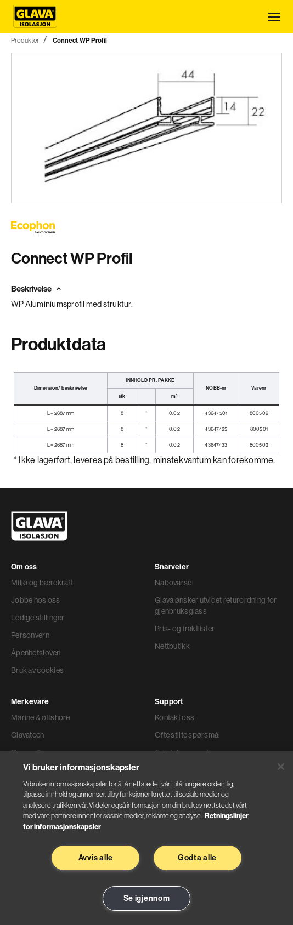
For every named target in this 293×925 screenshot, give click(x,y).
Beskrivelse (31, 288)
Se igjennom (146, 898)
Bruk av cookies (37, 670)
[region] (146, 838)
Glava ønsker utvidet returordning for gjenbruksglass (216, 605)
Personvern (30, 635)
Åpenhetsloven (36, 653)
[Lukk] (281, 767)
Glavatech (27, 735)
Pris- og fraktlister (185, 628)
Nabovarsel (174, 582)
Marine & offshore (40, 717)
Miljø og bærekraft (42, 582)
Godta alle (197, 858)
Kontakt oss (174, 717)
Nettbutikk (172, 646)
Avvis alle (95, 858)
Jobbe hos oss (35, 600)
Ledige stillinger (38, 618)
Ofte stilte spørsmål (188, 735)
